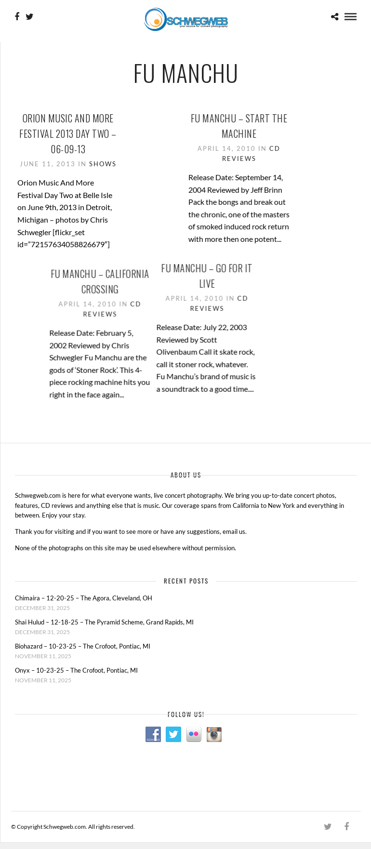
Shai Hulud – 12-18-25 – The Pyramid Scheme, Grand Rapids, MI (104, 622)
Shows (103, 164)
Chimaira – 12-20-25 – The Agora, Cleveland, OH (83, 598)
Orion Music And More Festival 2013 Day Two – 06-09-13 (68, 133)
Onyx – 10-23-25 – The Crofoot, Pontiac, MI (76, 670)
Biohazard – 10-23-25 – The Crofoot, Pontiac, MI (82, 646)
